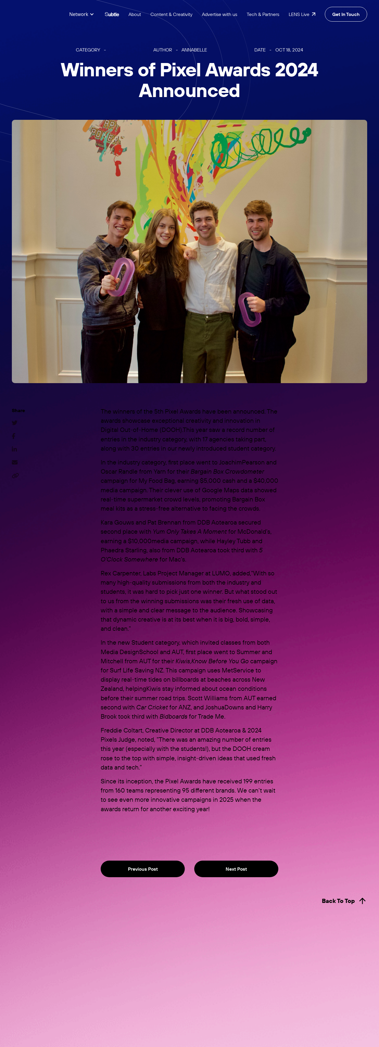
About (135, 14)
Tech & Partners (263, 14)
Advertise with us (219, 14)
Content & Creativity (171, 14)
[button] (81, 14)
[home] (35, 14)
